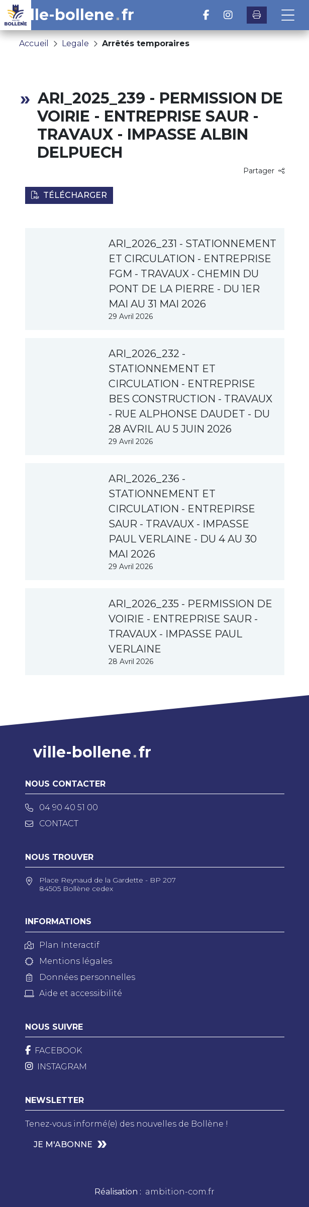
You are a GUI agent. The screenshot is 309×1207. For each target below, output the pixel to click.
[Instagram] (56, 1066)
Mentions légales (68, 961)
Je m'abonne (63, 1144)
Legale (75, 43)
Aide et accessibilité (73, 993)
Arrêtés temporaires (145, 43)
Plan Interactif (62, 945)
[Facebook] (53, 1050)
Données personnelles (80, 977)
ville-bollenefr (75, 15)
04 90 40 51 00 (61, 807)
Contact (51, 823)
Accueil (34, 43)
